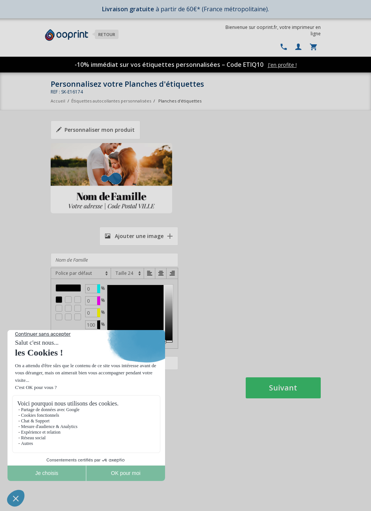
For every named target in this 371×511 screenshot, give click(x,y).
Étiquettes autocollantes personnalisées (111, 101)
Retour (106, 34)
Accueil (58, 101)
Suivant (283, 388)
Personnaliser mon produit (95, 129)
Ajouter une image (134, 236)
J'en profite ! (282, 64)
